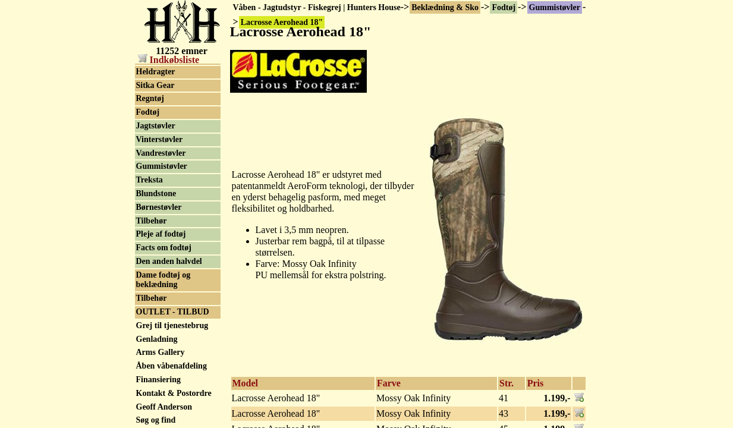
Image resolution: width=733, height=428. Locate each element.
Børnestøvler (159, 207)
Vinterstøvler (159, 139)
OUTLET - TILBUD (172, 311)
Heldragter (155, 71)
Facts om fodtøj (163, 247)
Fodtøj (503, 7)
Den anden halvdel (169, 261)
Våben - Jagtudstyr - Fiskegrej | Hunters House (317, 7)
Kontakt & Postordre (174, 393)
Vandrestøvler (161, 153)
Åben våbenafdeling (171, 365)
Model (245, 383)
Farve (389, 383)
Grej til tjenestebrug (172, 325)
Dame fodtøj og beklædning (163, 279)
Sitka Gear (155, 85)
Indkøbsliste (169, 60)
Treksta (149, 179)
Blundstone (156, 193)
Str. (506, 383)
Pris (535, 383)
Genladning (157, 339)
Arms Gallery (160, 352)
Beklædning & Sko (445, 7)
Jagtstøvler (155, 125)
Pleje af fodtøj (161, 233)
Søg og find (156, 420)
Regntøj (150, 98)
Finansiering (158, 379)
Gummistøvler (554, 7)
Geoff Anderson (164, 406)
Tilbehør (151, 220)
